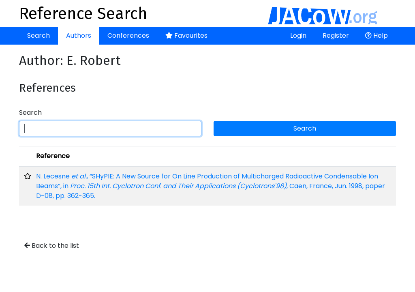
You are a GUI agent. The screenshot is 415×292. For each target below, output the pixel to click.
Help (376, 35)
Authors (78, 35)
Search (38, 35)
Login (298, 35)
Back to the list (51, 245)
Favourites (186, 35)
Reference (53, 156)
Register (336, 35)
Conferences (128, 35)
